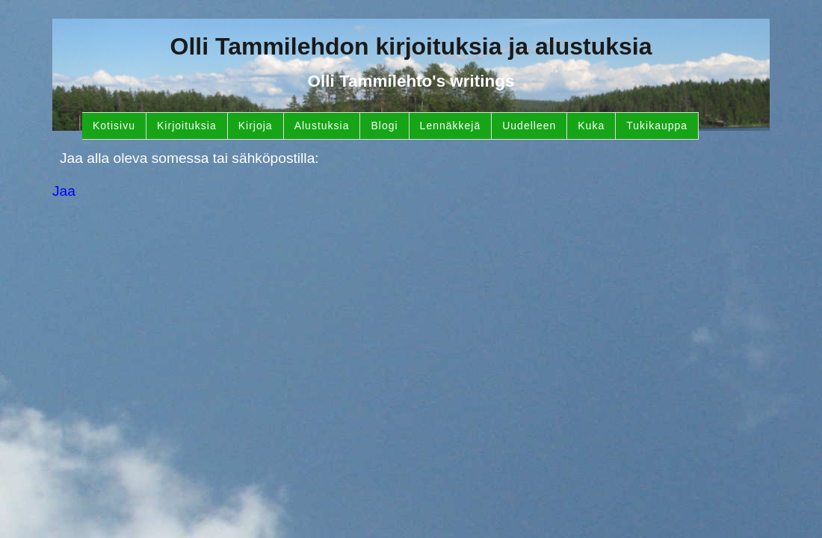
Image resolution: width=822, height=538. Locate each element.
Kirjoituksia (187, 126)
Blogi (384, 126)
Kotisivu (114, 126)
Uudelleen (529, 126)
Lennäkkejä (450, 126)
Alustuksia (322, 126)
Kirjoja (255, 126)
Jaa (63, 191)
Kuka (591, 126)
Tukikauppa (656, 126)
